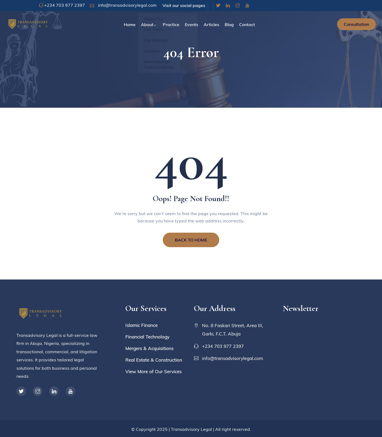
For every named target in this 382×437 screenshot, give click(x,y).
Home (130, 24)
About (147, 24)
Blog (229, 24)
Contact (247, 24)
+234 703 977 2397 (64, 5)
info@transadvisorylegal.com (127, 5)
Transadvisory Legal (191, 429)
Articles (211, 24)
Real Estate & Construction (153, 360)
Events (191, 24)
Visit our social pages (183, 5)
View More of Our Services (153, 371)
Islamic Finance (141, 325)
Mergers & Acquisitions (149, 348)
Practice (171, 24)
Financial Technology (147, 337)
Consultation (356, 24)
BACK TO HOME (191, 240)
